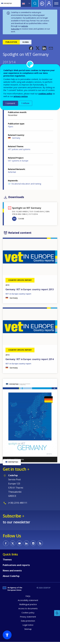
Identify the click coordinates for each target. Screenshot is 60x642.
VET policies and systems (19, 149)
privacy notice (21, 96)
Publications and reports (16, 565)
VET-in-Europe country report (18, 294)
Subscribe (15, 29)
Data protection (28, 621)
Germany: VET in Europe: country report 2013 (29, 289)
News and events (12, 570)
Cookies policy (28, 612)
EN (14, 218)
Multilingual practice (28, 604)
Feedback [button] (57, 613)
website (24, 26)
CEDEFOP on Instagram (33, 543)
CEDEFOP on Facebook (6, 543)
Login (42, 3)
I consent (10, 103)
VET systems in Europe (18, 160)
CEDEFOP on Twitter (12, 543)
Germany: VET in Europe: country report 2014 (29, 359)
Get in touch (14, 469)
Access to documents (28, 608)
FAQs (28, 596)
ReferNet (12, 172)
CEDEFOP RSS (40, 543)
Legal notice (28, 625)
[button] (31, 48)
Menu (56, 3)
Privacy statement (28, 616)
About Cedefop (11, 576)
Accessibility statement (28, 600)
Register (49, 3)
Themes (7, 559)
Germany (16, 138)
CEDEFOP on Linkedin (26, 543)
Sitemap (28, 629)
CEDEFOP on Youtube (19, 543)
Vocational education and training (26, 183)
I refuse (25, 103)
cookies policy (45, 93)
